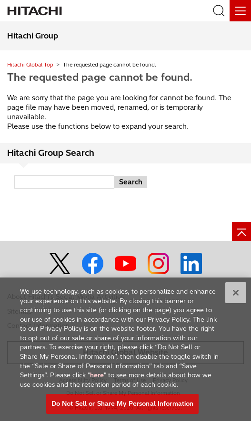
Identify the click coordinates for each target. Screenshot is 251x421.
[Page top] (241, 231)
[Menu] (240, 10)
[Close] (235, 294)
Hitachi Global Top (30, 64)
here (97, 376)
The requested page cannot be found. (99, 77)
